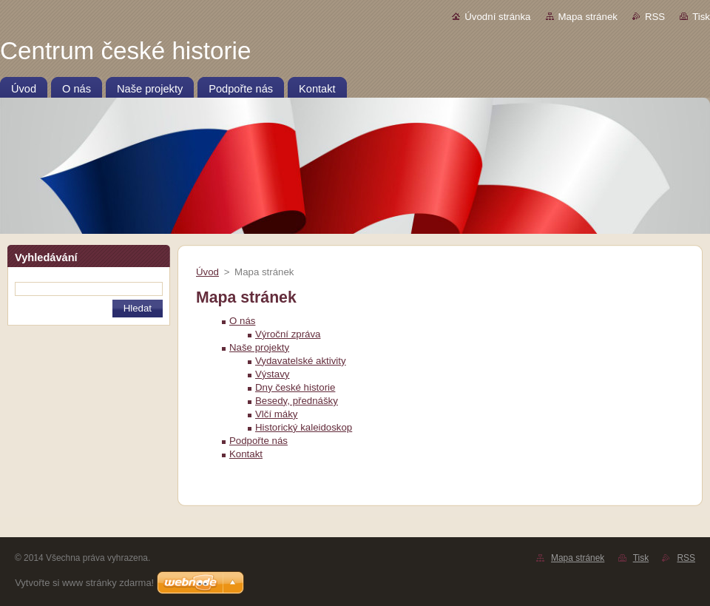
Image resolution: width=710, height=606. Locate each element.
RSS (655, 16)
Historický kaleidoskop (303, 427)
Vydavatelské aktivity (300, 360)
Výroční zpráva (287, 334)
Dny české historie (295, 387)
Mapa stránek (588, 16)
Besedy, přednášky (296, 400)
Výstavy (272, 374)
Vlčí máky (276, 414)
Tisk (701, 16)
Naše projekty (259, 347)
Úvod (207, 271)
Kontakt (246, 453)
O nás (242, 320)
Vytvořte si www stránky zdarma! (84, 582)
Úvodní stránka (497, 16)
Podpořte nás (258, 440)
